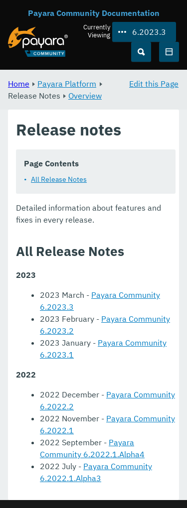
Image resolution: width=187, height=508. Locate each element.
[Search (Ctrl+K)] (141, 52)
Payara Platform (66, 84)
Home (18, 84)
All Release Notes (59, 179)
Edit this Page (154, 84)
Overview (85, 96)
